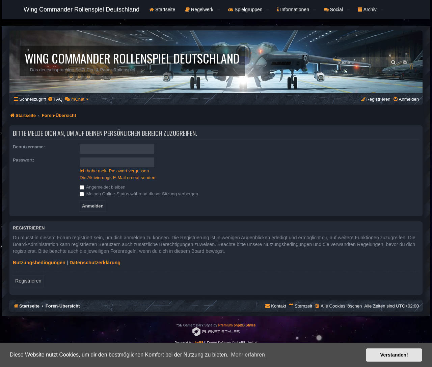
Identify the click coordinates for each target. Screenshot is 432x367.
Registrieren (28, 281)
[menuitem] (55, 99)
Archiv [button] (370, 9)
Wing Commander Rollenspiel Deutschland (81, 9)
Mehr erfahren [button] (248, 355)
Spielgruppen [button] (248, 9)
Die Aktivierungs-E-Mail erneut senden (117, 177)
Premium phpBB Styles (237, 325)
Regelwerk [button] (202, 9)
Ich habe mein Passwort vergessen (114, 170)
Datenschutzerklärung (95, 262)
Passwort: (23, 160)
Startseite (162, 9)
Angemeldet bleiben (103, 187)
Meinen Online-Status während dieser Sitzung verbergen (139, 193)
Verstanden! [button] (394, 355)
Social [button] (337, 9)
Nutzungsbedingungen (39, 262)
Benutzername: (29, 146)
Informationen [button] (296, 9)
